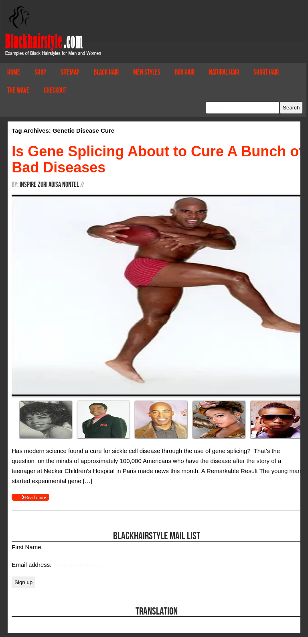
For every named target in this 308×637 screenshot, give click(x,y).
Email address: (32, 564)
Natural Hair (224, 72)
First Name (26, 547)
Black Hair (106, 72)
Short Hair (266, 72)
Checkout (55, 90)
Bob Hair (185, 72)
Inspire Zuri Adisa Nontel (49, 184)
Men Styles (146, 72)
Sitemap (70, 72)
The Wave (18, 90)
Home (13, 72)
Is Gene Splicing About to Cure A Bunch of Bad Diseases (158, 159)
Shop (40, 72)
